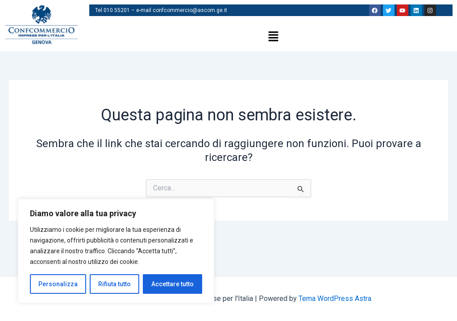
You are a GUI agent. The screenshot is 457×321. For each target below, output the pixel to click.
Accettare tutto (172, 284)
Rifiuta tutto (114, 284)
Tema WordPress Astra (335, 298)
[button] (273, 37)
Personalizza (58, 284)
